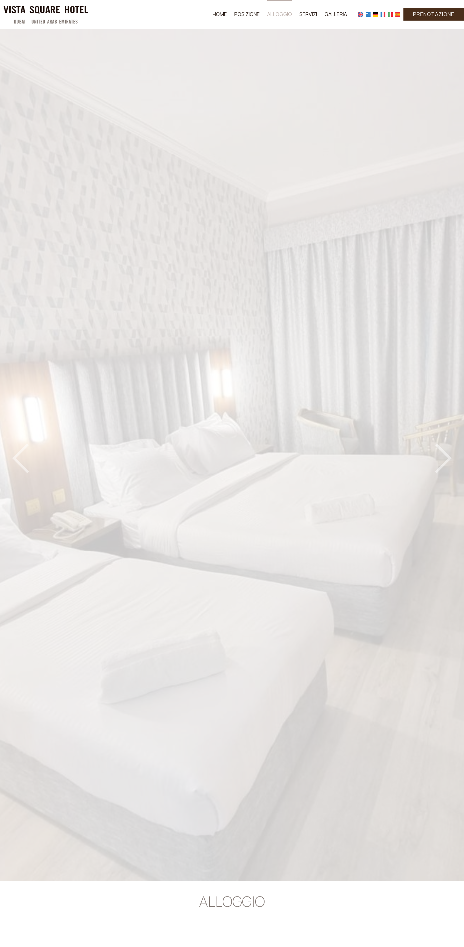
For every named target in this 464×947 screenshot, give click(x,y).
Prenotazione (433, 14)
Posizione (247, 14)
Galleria (335, 14)
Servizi (308, 14)
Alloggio (279, 14)
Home (220, 14)
